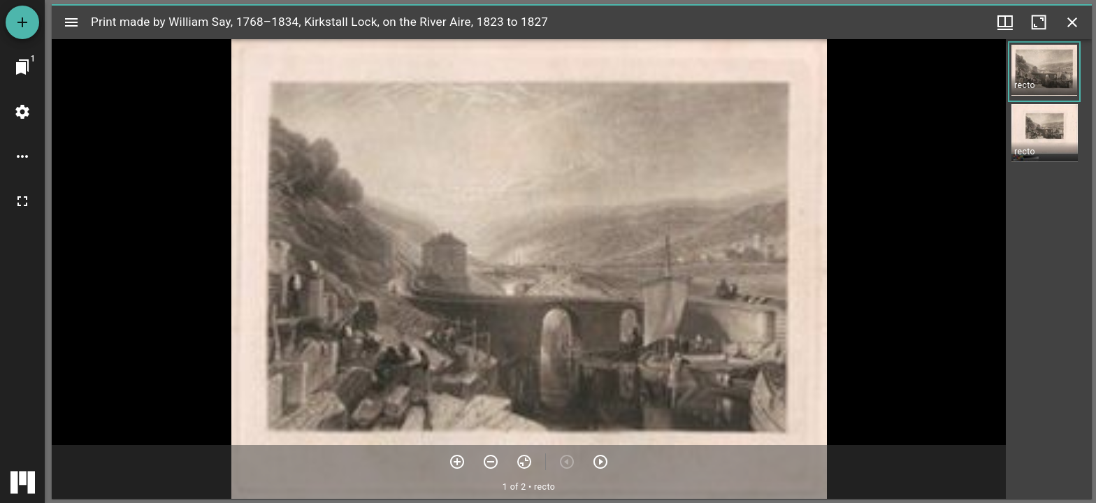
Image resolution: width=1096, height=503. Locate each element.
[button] (1044, 72)
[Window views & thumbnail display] (1005, 22)
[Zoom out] (490, 462)
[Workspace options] (22, 156)
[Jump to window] (22, 67)
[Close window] (1072, 22)
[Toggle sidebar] (71, 22)
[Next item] (600, 462)
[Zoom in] (457, 462)
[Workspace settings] (22, 112)
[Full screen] (22, 201)
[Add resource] (22, 22)
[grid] (1049, 269)
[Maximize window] (1038, 22)
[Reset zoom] (524, 462)
